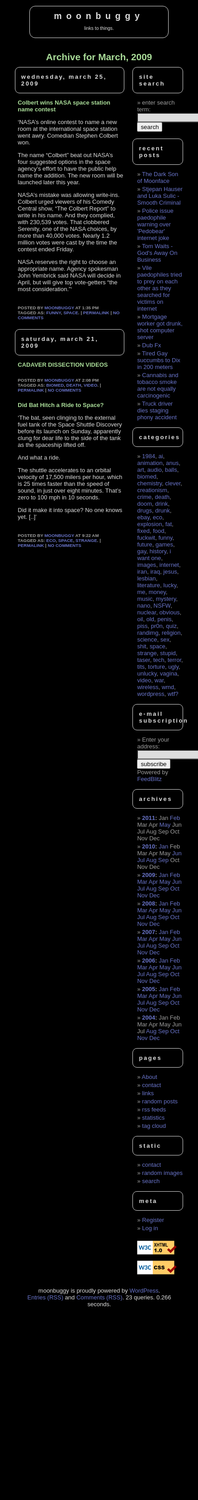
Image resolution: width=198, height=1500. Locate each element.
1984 (148, 456)
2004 (148, 1017)
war (159, 680)
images (146, 564)
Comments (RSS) (99, 1297)
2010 (148, 846)
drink (161, 503)
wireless (147, 687)
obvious (170, 612)
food (158, 530)
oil (140, 619)
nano (143, 605)
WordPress (143, 1290)
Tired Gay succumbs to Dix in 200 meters (158, 360)
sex (165, 639)
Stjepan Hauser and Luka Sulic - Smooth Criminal (159, 196)
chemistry (149, 483)
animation (149, 463)
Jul (141, 860)
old (150, 619)
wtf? (173, 693)
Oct (174, 888)
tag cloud (154, 1125)
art (140, 469)
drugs (144, 510)
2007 (148, 932)
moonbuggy (99, 16)
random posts (160, 1101)
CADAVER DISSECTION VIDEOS (63, 364)
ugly (173, 666)
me (141, 592)
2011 (148, 818)
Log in (150, 1228)
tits (141, 666)
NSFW (162, 605)
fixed (143, 530)
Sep (163, 860)
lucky (169, 585)
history (158, 551)
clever (172, 483)
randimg (147, 632)
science (147, 639)
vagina (168, 673)
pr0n (157, 626)
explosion (149, 524)
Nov (142, 895)
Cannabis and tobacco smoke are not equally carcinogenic (157, 385)
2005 (148, 989)
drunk (162, 510)
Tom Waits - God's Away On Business (157, 253)
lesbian (146, 578)
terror (174, 660)
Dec (154, 895)
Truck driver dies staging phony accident (156, 410)
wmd (168, 687)
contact (151, 1085)
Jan (163, 846)
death (73, 385)
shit (141, 646)
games (164, 544)
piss (142, 626)
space (70, 312)
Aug (151, 860)
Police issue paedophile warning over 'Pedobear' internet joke (155, 224)
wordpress (150, 693)
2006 (148, 960)
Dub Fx (151, 345)
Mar (142, 881)
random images (162, 1172)
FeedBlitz (149, 779)
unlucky (146, 673)
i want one (154, 554)
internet (169, 564)
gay (141, 551)
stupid (168, 653)
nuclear (146, 612)
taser (143, 660)
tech (159, 660)
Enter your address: (153, 743)
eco (51, 540)
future (144, 544)
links (148, 1093)
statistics (153, 1117)
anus (172, 463)
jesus (170, 571)
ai (160, 456)
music (144, 598)
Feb (175, 818)
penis (164, 619)
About (149, 1076)
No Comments (64, 390)
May (165, 824)
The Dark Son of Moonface (157, 177)
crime (144, 497)
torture (156, 666)
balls (171, 469)
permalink (96, 312)
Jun (177, 853)
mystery (166, 598)
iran (142, 571)
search (151, 1181)
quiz (171, 626)
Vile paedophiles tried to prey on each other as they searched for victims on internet (159, 288)
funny (53, 312)
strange (86, 540)
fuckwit (146, 537)
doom (144, 503)
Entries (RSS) (45, 1297)
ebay (143, 517)
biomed (55, 385)
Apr (153, 881)
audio (154, 469)
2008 (148, 903)
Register (153, 1220)
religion (171, 632)
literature (148, 585)
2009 (148, 875)
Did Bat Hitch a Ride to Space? (61, 405)
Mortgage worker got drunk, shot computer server (159, 326)
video (90, 385)
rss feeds (154, 1109)
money (157, 592)
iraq (155, 571)
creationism (152, 490)
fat (168, 524)
